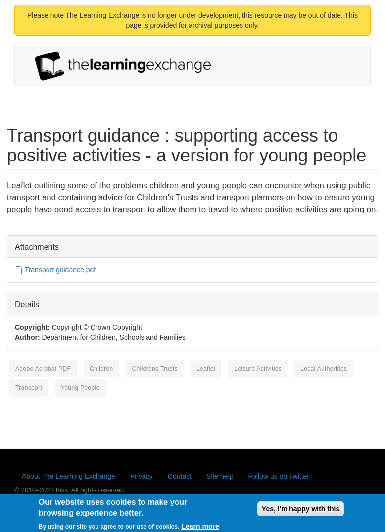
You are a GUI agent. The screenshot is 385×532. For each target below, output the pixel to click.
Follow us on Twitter (278, 476)
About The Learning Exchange (68, 476)
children (101, 368)
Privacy (141, 476)
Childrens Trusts (155, 368)
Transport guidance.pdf (60, 270)
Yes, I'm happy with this (300, 511)
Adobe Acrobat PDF (43, 368)
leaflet (206, 368)
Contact (180, 476)
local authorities (323, 368)
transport (28, 387)
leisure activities (258, 368)
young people (80, 387)
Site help (219, 476)
